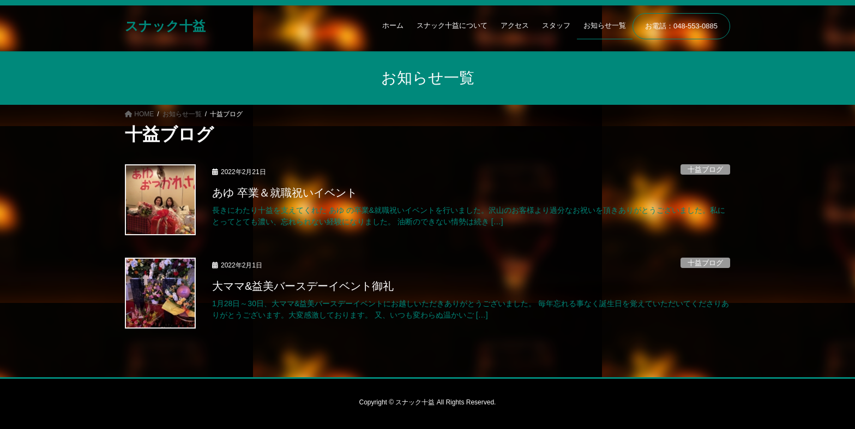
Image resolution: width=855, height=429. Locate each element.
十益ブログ (705, 169)
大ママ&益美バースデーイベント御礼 (303, 286)
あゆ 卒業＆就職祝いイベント (284, 193)
